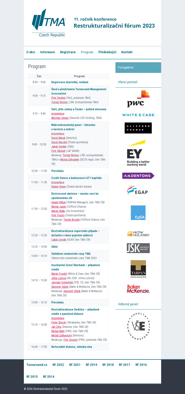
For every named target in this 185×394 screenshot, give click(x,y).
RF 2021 (75, 365)
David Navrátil (59, 142)
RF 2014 (48, 377)
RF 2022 (58, 365)
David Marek (58, 138)
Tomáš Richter (59, 102)
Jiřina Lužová (58, 278)
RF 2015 (32, 377)
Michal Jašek (58, 206)
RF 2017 (124, 365)
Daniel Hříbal (58, 202)
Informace (47, 52)
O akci (30, 52)
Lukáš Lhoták (58, 239)
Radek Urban (58, 186)
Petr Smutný (58, 98)
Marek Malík (58, 211)
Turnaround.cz (36, 365)
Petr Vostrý (57, 215)
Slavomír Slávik (59, 286)
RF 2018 (108, 365)
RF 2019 (91, 365)
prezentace (57, 113)
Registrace (68, 52)
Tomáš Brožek (71, 219)
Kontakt (127, 52)
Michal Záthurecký (61, 335)
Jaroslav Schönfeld (62, 282)
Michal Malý (57, 331)
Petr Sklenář (58, 151)
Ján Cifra (56, 327)
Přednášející (107, 52)
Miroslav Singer (60, 118)
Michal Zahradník (69, 159)
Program (87, 52)
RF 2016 (141, 365)
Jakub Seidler (59, 146)
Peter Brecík (58, 322)
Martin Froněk (59, 273)
